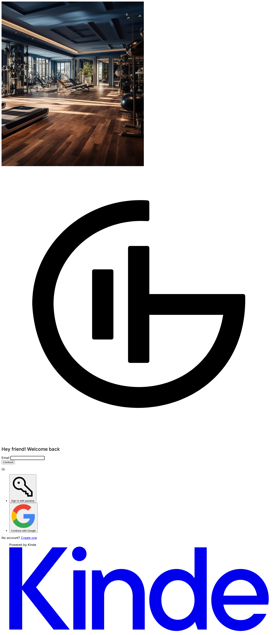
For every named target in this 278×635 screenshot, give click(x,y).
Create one (29, 538)
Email (5, 458)
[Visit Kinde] (139, 630)
